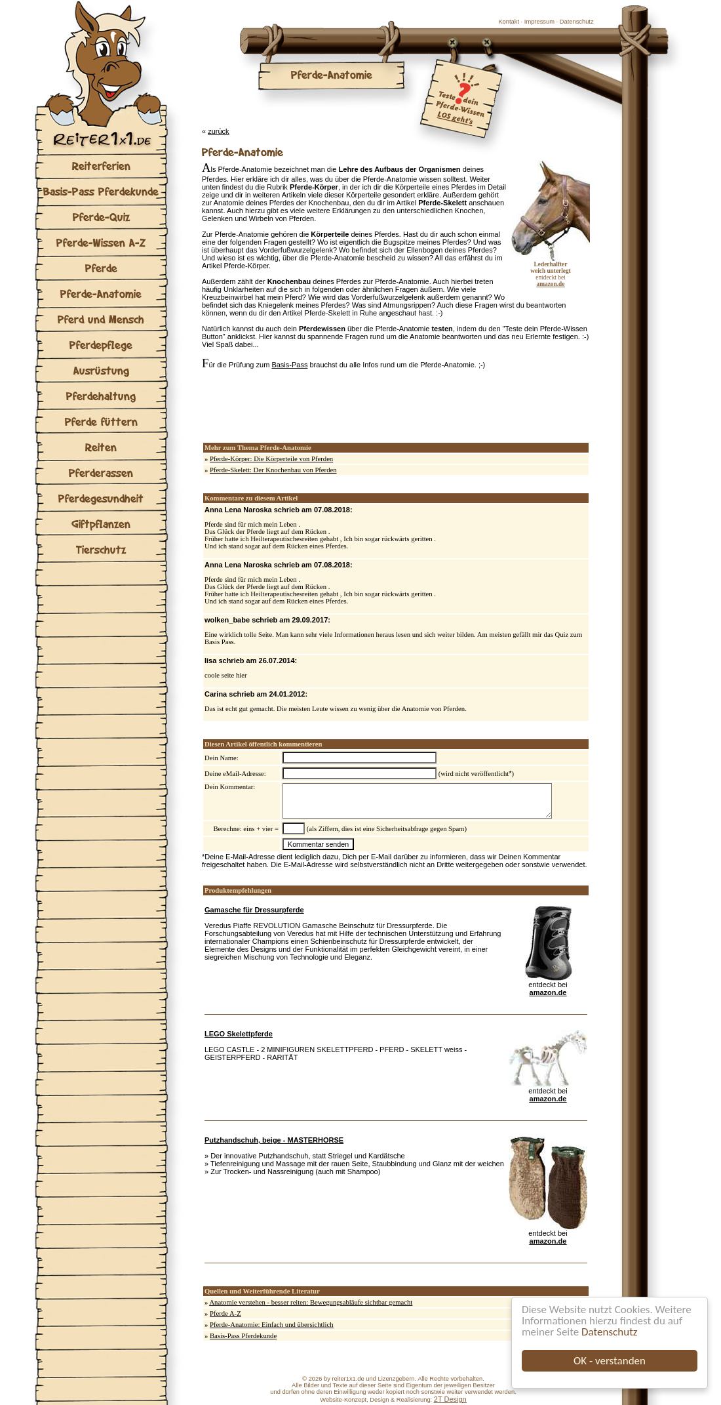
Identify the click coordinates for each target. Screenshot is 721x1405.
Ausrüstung (101, 370)
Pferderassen (101, 472)
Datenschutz (609, 1332)
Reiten (101, 447)
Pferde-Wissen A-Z (101, 242)
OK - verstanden (610, 1361)
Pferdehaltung (101, 396)
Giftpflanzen (100, 524)
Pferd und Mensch (101, 319)
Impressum (539, 21)
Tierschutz (101, 549)
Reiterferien (101, 166)
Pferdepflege (100, 345)
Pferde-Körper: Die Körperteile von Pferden (271, 458)
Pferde (101, 268)
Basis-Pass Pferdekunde (101, 191)
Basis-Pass (289, 365)
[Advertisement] (355, 406)
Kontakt (508, 21)
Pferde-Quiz (101, 217)
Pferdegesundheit (101, 498)
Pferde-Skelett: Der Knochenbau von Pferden (273, 470)
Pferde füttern (101, 421)
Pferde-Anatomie (101, 293)
